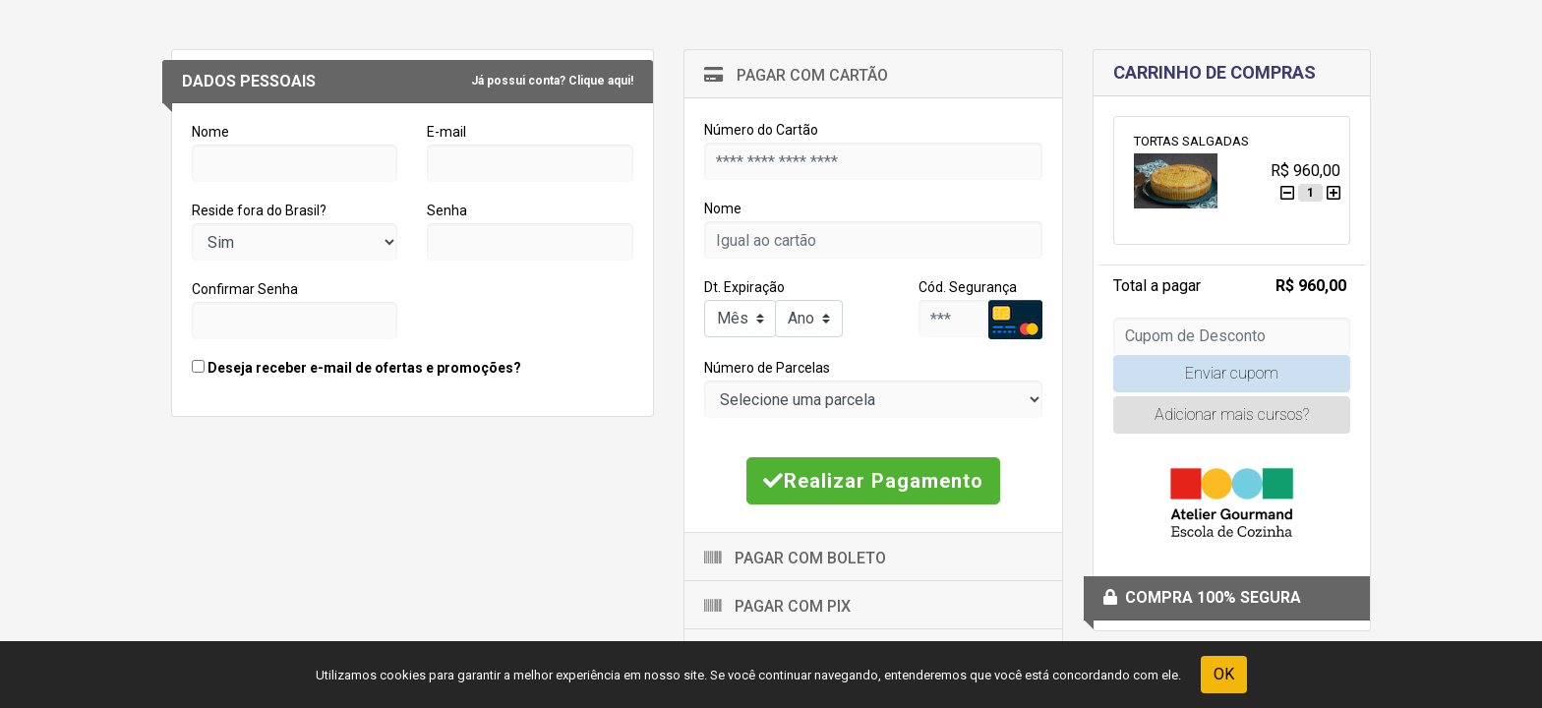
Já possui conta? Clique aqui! (552, 81)
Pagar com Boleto (795, 558)
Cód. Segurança (968, 287)
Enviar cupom (1231, 373)
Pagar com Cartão (796, 75)
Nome (210, 132)
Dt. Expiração (744, 287)
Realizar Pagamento (873, 481)
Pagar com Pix (777, 606)
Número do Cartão (761, 130)
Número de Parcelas (767, 368)
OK (1224, 674)
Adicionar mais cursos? (1232, 414)
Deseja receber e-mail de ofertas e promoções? (356, 368)
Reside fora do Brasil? (259, 210)
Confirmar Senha (245, 289)
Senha (447, 210)
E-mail (446, 132)
